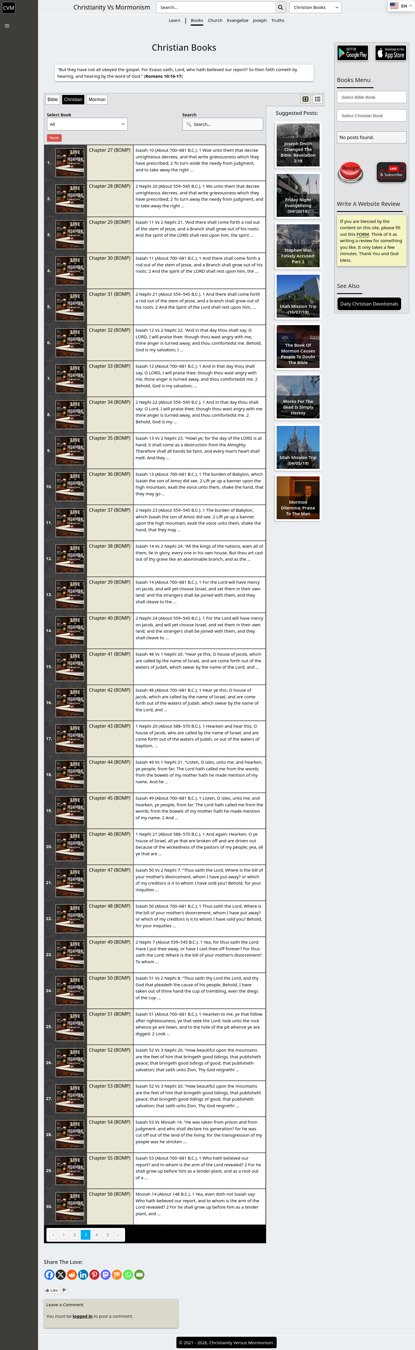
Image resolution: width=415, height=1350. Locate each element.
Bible (53, 99)
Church (215, 20)
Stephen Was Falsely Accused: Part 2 (298, 255)
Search (189, 114)
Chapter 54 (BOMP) (110, 1122)
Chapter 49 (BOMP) (110, 942)
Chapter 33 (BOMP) (110, 366)
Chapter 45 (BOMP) (110, 798)
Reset (54, 137)
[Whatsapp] (128, 1275)
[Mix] (117, 1275)
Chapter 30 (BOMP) (110, 258)
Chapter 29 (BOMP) (110, 222)
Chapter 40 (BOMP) (110, 618)
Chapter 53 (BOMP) (110, 1086)
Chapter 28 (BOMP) (110, 186)
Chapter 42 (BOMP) (110, 690)
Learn (174, 20)
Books (197, 20)
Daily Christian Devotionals (369, 304)
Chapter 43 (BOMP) (110, 726)
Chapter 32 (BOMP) (110, 330)
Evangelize (238, 20)
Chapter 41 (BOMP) (110, 654)
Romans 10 (157, 76)
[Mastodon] (106, 1275)
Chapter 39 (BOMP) (110, 582)
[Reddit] (72, 1275)
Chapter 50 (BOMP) (110, 978)
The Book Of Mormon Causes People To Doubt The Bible (298, 353)
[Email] (139, 1275)
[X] (61, 1275)
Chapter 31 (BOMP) (110, 294)
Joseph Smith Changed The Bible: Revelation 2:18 (298, 152)
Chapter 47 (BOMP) (110, 870)
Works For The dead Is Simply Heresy (298, 407)
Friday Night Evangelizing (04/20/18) (298, 205)
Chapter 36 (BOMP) (110, 474)
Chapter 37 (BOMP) (110, 510)
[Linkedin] (83, 1275)
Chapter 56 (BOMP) (110, 1194)
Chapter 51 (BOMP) (110, 1014)
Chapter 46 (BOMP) (110, 834)
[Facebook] (49, 1275)
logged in (83, 1316)
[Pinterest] (94, 1275)
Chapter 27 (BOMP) (110, 150)
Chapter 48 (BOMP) (110, 906)
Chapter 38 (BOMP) (110, 546)
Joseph (260, 20)
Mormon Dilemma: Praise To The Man (298, 507)
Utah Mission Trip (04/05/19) (298, 460)
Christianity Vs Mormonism (111, 7)
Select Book (59, 114)
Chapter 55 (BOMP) (110, 1158)
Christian (73, 99)
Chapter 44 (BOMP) (110, 762)
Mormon (97, 99)
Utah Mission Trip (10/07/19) (298, 309)
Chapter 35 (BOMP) (110, 438)
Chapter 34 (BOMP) (110, 402)
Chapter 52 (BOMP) (110, 1050)
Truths (277, 20)
